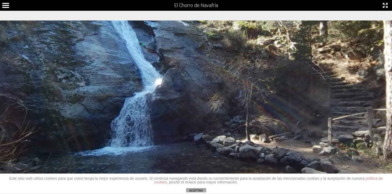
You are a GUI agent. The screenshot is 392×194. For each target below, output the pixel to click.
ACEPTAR (196, 190)
